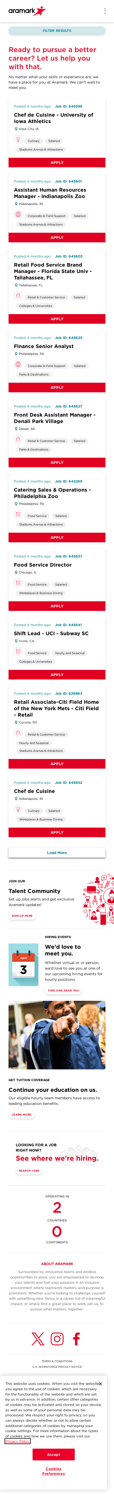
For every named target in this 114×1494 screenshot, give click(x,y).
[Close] (100, 1384)
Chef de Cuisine (34, 791)
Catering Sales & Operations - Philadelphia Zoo (52, 493)
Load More (57, 853)
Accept (53, 1454)
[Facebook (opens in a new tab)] (76, 1339)
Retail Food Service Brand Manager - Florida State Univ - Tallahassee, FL (53, 271)
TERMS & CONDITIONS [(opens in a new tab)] (57, 1361)
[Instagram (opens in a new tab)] (57, 1339)
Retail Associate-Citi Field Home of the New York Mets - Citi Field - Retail (56, 708)
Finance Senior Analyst (44, 346)
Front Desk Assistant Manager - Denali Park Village (55, 418)
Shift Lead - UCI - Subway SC (51, 633)
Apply (57, 162)
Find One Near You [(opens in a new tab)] (63, 990)
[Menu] (103, 11)
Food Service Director (43, 565)
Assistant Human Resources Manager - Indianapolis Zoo (50, 193)
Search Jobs (29, 1170)
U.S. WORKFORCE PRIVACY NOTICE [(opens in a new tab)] (57, 1366)
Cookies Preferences (53, 1471)
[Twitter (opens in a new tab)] (38, 1339)
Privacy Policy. (17, 1441)
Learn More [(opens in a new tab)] (22, 1114)
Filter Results (57, 31)
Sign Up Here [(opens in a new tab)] (22, 915)
